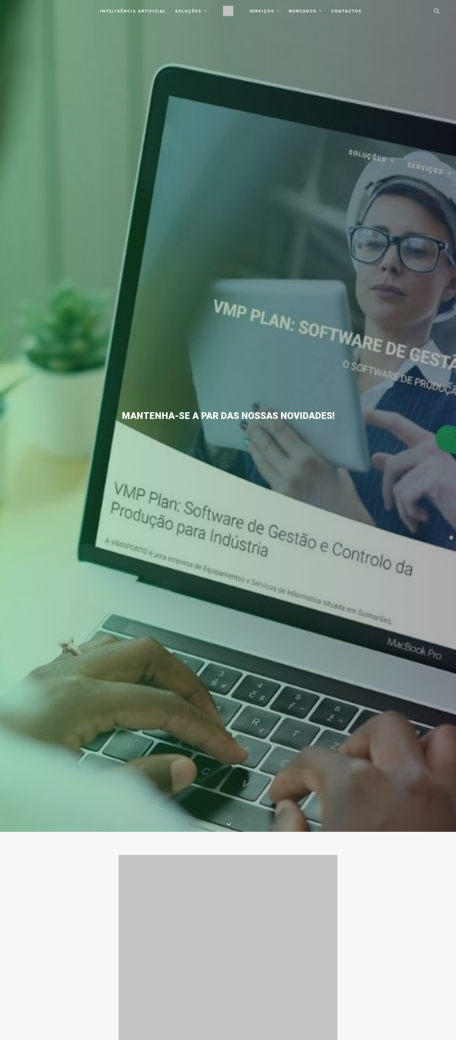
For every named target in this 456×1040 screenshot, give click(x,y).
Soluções (191, 11)
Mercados (305, 11)
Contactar (384, 896)
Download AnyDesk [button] (311, 918)
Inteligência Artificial (133, 11)
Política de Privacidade (222, 915)
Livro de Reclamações (222, 974)
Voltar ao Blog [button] (227, 808)
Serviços (264, 11)
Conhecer (27, 896)
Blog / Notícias (125, 957)
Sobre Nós (121, 924)
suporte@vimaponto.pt (392, 921)
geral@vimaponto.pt (390, 914)
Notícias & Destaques (228, 842)
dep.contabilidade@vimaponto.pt (402, 936)
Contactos (346, 11)
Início (115, 915)
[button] (439, 11)
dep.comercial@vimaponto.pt (398, 929)
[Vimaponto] (228, 11)
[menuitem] (132, 11)
